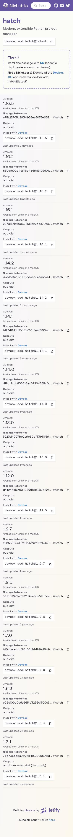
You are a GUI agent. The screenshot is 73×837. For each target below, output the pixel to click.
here (52, 819)
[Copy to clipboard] (52, 41)
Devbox (22, 132)
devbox (30, 810)
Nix (42, 62)
